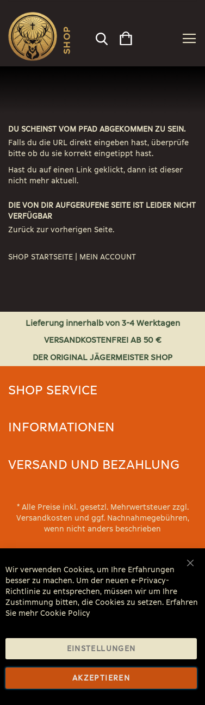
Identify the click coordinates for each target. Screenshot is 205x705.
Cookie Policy (65, 613)
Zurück (21, 229)
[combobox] (101, 36)
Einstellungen (101, 648)
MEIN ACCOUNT (107, 257)
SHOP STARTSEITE (40, 257)
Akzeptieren (101, 678)
